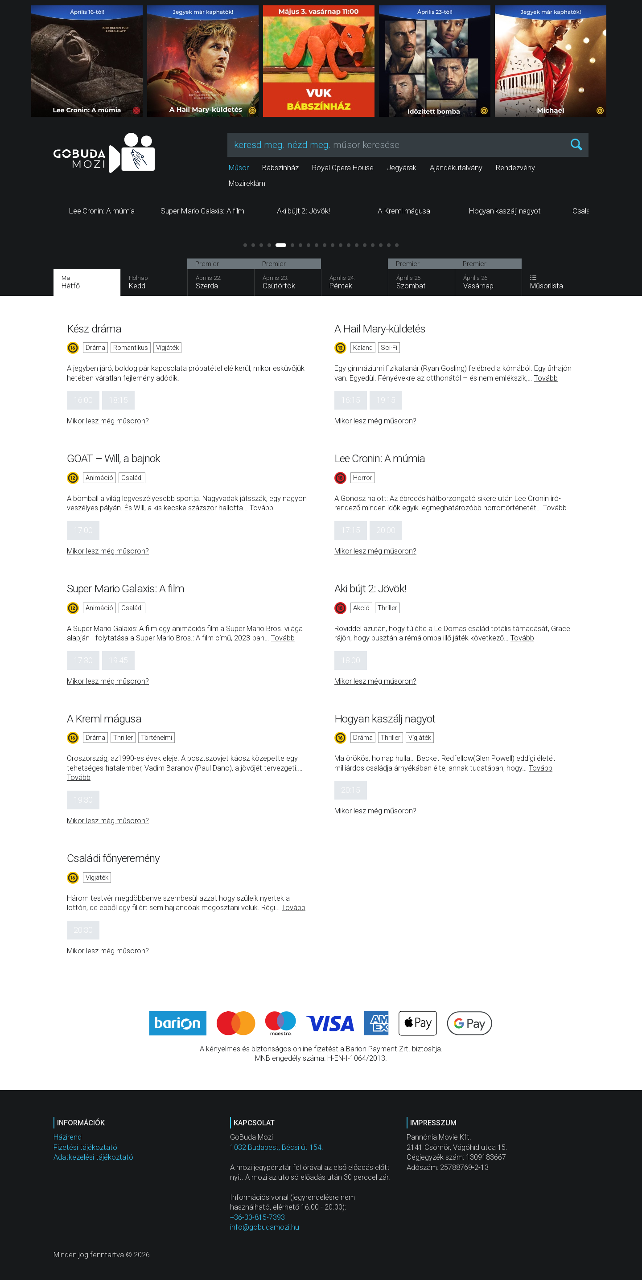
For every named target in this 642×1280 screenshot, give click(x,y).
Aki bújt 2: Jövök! (370, 588)
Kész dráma (94, 328)
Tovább (546, 378)
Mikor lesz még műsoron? (108, 421)
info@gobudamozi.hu (264, 1227)
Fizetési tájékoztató (85, 1147)
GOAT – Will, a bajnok (113, 458)
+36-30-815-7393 (257, 1217)
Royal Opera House (343, 168)
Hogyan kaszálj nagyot (384, 718)
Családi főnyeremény (113, 858)
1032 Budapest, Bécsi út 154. (276, 1147)
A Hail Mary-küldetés (379, 328)
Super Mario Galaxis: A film (125, 588)
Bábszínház (280, 168)
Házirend (68, 1137)
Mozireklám (247, 183)
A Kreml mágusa (104, 718)
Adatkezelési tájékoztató (93, 1157)
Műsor (239, 168)
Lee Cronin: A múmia (379, 458)
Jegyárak (401, 168)
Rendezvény (515, 168)
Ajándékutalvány (456, 168)
